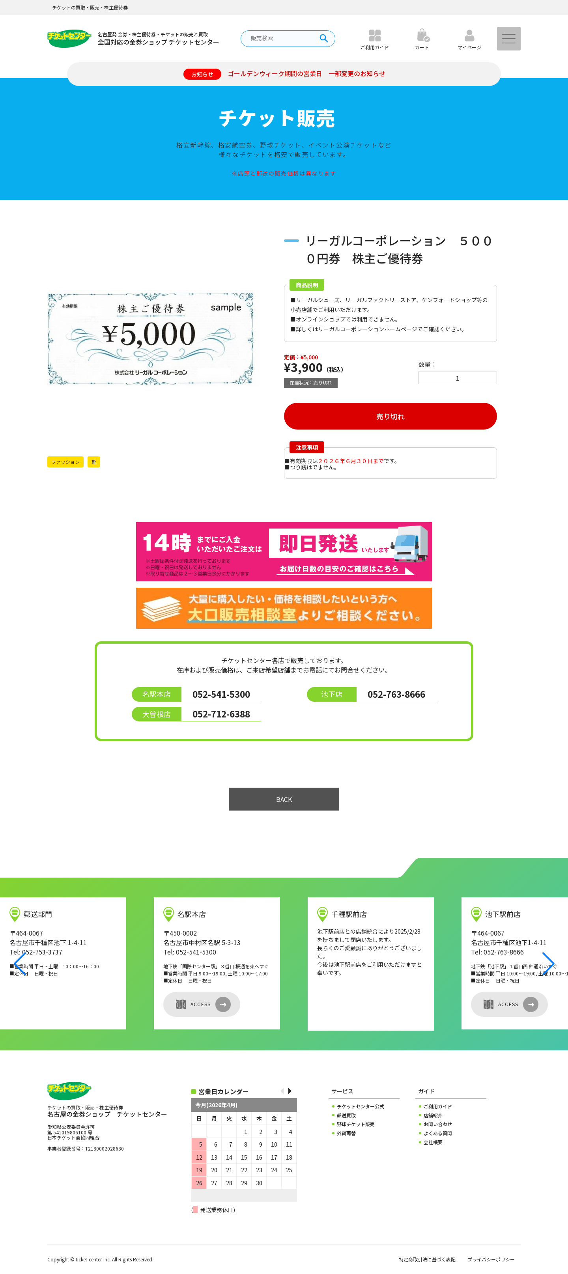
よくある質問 (438, 1133)
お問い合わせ (438, 1124)
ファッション (65, 461)
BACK (284, 799)
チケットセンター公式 (360, 1106)
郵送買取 (346, 1115)
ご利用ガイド (438, 1106)
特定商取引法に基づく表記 (427, 1259)
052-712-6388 (221, 713)
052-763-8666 (396, 693)
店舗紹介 (433, 1115)
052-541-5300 (221, 693)
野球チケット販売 (356, 1124)
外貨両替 (346, 1133)
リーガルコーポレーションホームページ (367, 329)
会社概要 (433, 1142)
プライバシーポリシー (491, 1259)
